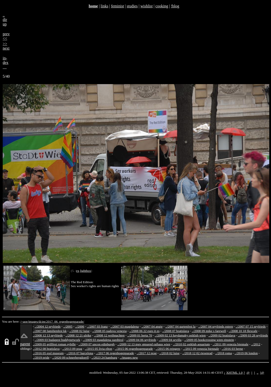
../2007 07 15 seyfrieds (251, 326)
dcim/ (42, 321)
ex (77, 271)
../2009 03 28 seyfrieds (253, 335)
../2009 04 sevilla (170, 340)
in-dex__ (5, 62)
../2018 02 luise (169, 353)
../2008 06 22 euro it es (144, 331)
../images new (129, 357)
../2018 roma (223, 353)
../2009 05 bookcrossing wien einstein (209, 340)
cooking (161, 6)
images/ (34, 321)
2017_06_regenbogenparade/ (65, 321)
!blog (175, 6)
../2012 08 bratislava (46, 348)
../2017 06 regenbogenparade (115, 353)
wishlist (146, 6)
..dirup (5, 19)
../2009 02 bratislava (221, 335)
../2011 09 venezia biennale (231, 344)
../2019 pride (41, 357)
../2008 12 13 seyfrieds (48, 335)
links (104, 6)
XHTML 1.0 (234, 372)
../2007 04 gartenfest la (180, 326)
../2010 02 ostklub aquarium (191, 344)
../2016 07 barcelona (79, 353)
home (93, 6)
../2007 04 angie (152, 326)
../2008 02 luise (79, 331)
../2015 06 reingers (168, 348)
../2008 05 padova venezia (109, 331)
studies (132, 6)
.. (257, 372)
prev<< (6, 36)
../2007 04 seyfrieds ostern (215, 326)
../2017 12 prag (147, 353)
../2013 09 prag (72, 348)
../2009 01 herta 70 (139, 335)
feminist (117, 6)
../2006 (79, 326)
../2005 (67, 326)
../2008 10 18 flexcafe (243, 331)
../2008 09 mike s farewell (209, 331)
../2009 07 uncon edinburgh (97, 344)
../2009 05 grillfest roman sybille (54, 344)
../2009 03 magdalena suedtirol (103, 340)
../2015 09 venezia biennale (201, 348)
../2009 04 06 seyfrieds (141, 340)
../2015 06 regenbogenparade (134, 348)
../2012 (255, 344)
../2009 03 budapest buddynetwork (57, 340)
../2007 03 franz (97, 326)
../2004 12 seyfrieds (48, 326)
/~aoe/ (24, 321)
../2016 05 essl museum (48, 353)
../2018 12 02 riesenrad (197, 353)
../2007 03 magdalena (125, 326)
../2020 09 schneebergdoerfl (70, 357)
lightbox (85, 271)
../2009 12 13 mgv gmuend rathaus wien (143, 344)
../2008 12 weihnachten (109, 335)
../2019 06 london (246, 353)
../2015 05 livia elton (98, 348)
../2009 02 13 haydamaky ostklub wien (180, 335)
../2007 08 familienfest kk (49, 331)
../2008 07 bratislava (175, 331)
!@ (262, 372)
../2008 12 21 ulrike (78, 335)
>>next (6, 46)
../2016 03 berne (232, 348)
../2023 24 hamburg (104, 357)
